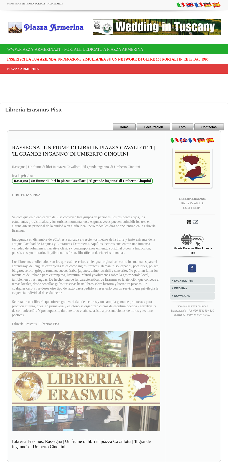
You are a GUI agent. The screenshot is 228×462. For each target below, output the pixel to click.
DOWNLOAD (182, 296)
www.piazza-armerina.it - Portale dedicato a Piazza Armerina (75, 49)
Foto (182, 127)
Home (124, 127)
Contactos (209, 127)
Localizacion (153, 127)
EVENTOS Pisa (183, 280)
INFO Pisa (180, 288)
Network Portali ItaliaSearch (42, 3)
